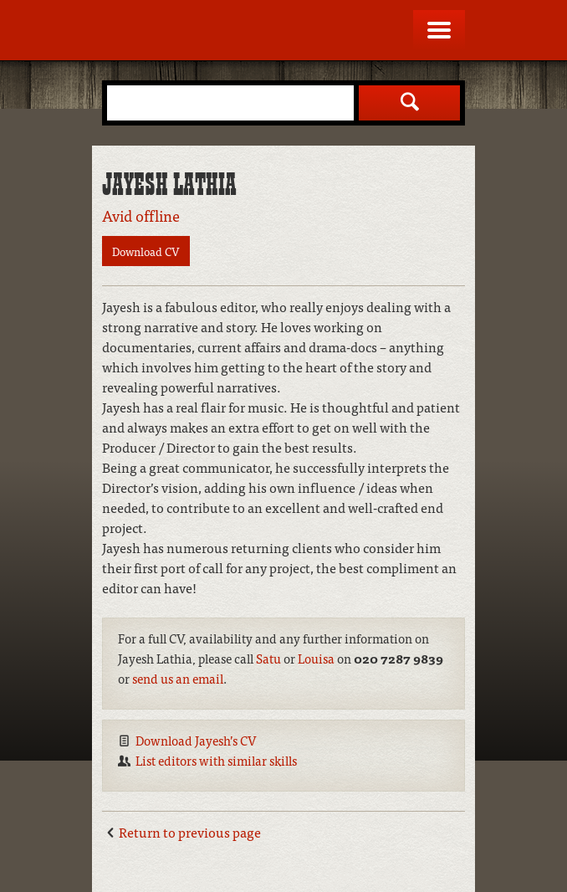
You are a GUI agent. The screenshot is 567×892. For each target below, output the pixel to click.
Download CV (146, 251)
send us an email (177, 678)
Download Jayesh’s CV (196, 740)
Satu (268, 658)
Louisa (316, 658)
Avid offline (141, 215)
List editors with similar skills (216, 760)
